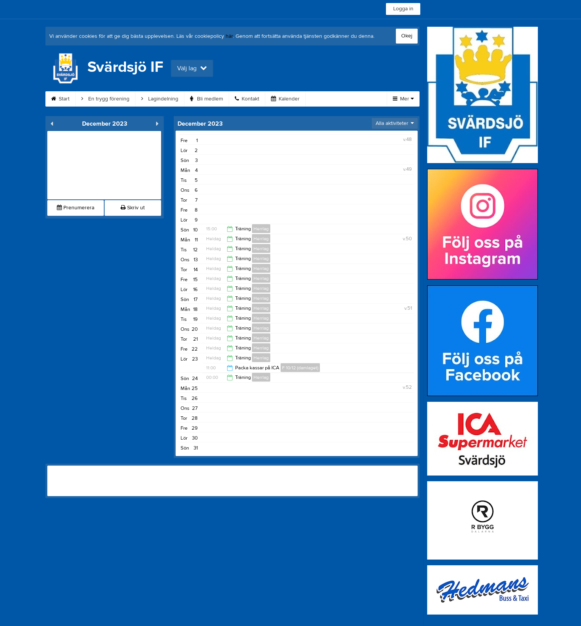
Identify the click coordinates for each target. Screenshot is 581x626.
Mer (403, 98)
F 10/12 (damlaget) (300, 368)
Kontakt (247, 98)
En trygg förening (105, 98)
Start (60, 98)
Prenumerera (75, 207)
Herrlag (261, 229)
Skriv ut (133, 207)
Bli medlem (206, 98)
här (229, 36)
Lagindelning (159, 98)
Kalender (285, 98)
